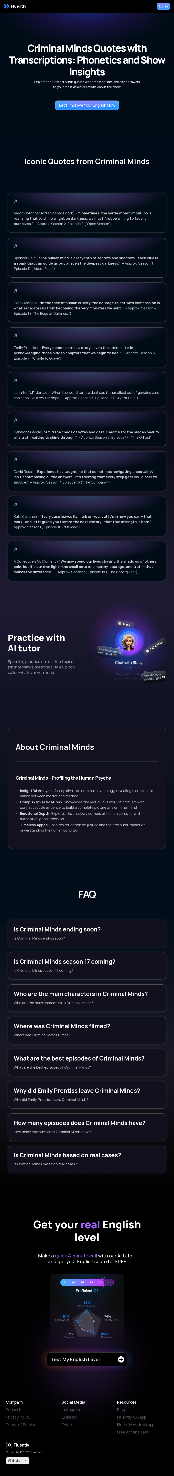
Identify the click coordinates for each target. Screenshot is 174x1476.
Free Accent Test (132, 1432)
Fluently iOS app (131, 1417)
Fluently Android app (135, 1424)
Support (13, 1409)
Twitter (68, 1424)
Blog (121, 1409)
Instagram (71, 1409)
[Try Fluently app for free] (163, 6)
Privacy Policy (18, 1417)
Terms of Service (21, 1424)
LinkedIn (69, 1417)
